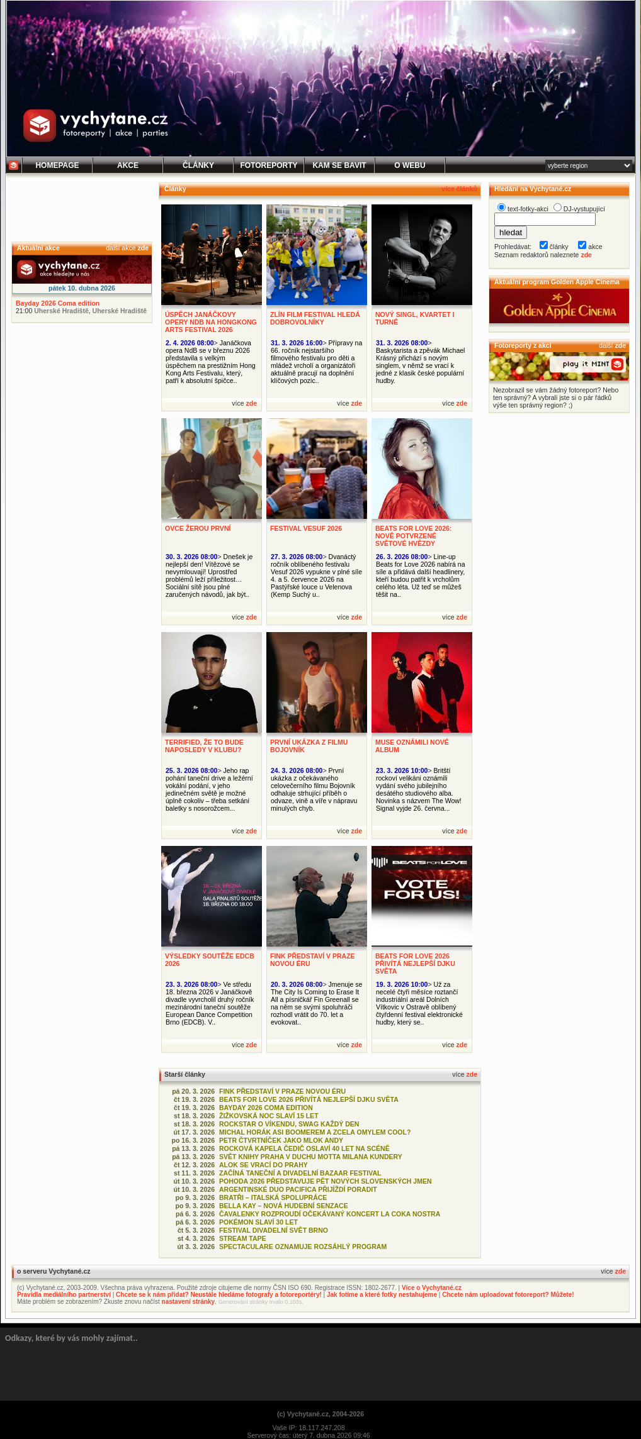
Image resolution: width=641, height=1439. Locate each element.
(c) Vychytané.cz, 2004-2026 (320, 1414)
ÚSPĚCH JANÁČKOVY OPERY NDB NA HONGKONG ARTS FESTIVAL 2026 (211, 322)
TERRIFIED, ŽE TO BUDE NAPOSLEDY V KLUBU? (204, 745)
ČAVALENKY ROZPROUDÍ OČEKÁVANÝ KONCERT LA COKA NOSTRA (329, 1214)
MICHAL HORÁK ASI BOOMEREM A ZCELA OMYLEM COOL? (315, 1132)
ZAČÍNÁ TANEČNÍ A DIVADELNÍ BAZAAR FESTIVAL (300, 1173)
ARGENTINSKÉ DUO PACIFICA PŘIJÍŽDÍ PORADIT (298, 1189)
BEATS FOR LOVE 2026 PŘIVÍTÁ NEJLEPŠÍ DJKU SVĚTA (415, 963)
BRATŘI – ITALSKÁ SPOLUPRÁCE (273, 1197)
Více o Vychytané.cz (432, 1287)
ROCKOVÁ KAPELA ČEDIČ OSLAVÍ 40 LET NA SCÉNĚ (304, 1148)
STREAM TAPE (242, 1238)
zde (143, 248)
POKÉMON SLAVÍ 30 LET (258, 1222)
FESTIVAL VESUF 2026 (306, 528)
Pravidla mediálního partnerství (64, 1294)
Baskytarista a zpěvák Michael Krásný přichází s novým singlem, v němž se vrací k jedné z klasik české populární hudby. (420, 365)
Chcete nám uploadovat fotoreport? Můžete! (508, 1294)
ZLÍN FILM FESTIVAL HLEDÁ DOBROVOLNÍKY (315, 318)
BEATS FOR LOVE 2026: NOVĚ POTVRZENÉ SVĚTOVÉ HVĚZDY (413, 536)
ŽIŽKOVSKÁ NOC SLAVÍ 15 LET (269, 1116)
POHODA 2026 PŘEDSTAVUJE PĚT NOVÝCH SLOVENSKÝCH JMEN (325, 1181)
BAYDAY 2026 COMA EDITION (266, 1107)
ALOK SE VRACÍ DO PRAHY (263, 1165)
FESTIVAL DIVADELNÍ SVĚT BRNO (273, 1230)
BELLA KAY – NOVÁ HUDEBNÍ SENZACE (283, 1205)
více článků (459, 188)
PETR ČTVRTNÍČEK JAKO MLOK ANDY (281, 1140)
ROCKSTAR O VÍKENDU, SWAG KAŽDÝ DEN (289, 1124)
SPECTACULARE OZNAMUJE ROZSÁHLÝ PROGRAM (303, 1246)
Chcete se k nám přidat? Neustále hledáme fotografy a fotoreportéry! (219, 1294)
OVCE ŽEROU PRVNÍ (197, 528)
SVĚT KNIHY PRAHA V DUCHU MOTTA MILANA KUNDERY (310, 1156)
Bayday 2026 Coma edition (57, 303)
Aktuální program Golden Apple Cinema (557, 282)
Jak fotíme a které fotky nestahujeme (382, 1294)
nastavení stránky (188, 1301)
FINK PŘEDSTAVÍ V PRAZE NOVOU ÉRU (282, 1091)
